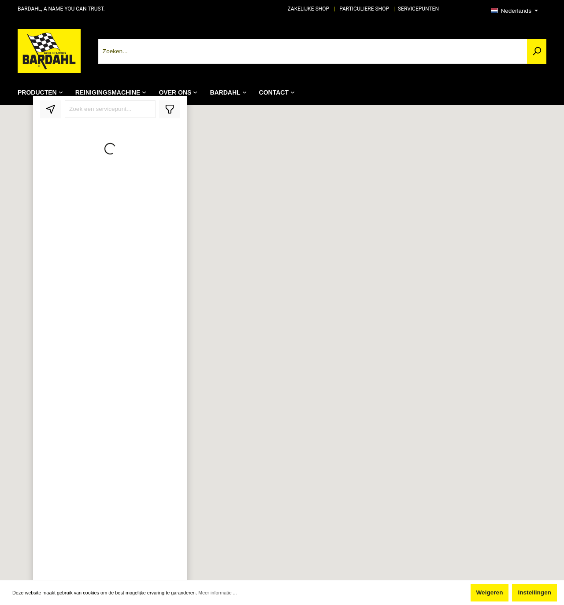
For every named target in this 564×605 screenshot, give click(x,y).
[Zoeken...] (312, 51)
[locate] (50, 109)
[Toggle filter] (169, 109)
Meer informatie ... (217, 592)
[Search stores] (110, 109)
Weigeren (489, 592)
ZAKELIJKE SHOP (309, 9)
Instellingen (534, 592)
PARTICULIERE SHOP (364, 9)
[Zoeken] (536, 51)
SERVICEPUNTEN (418, 9)
